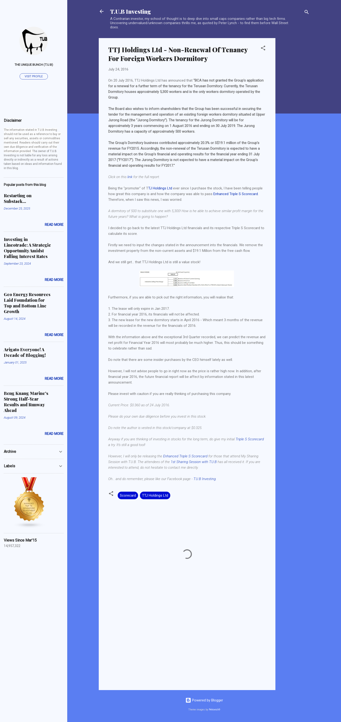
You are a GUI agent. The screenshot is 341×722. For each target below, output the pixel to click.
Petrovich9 (214, 709)
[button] (263, 49)
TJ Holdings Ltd (160, 188)
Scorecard (128, 495)
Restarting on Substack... (17, 198)
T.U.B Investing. (204, 479)
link (129, 177)
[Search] (307, 13)
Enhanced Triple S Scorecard (235, 194)
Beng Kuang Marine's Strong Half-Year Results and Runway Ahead (26, 401)
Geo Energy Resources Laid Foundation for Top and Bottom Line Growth (27, 303)
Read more (54, 225)
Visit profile (34, 76)
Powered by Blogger (204, 700)
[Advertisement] (294, 109)
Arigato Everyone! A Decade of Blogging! (25, 352)
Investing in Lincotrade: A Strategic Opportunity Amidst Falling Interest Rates (27, 247)
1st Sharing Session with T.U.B (194, 462)
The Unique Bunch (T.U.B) (33, 64)
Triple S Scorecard (250, 439)
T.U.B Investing (130, 11)
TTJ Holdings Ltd (155, 495)
